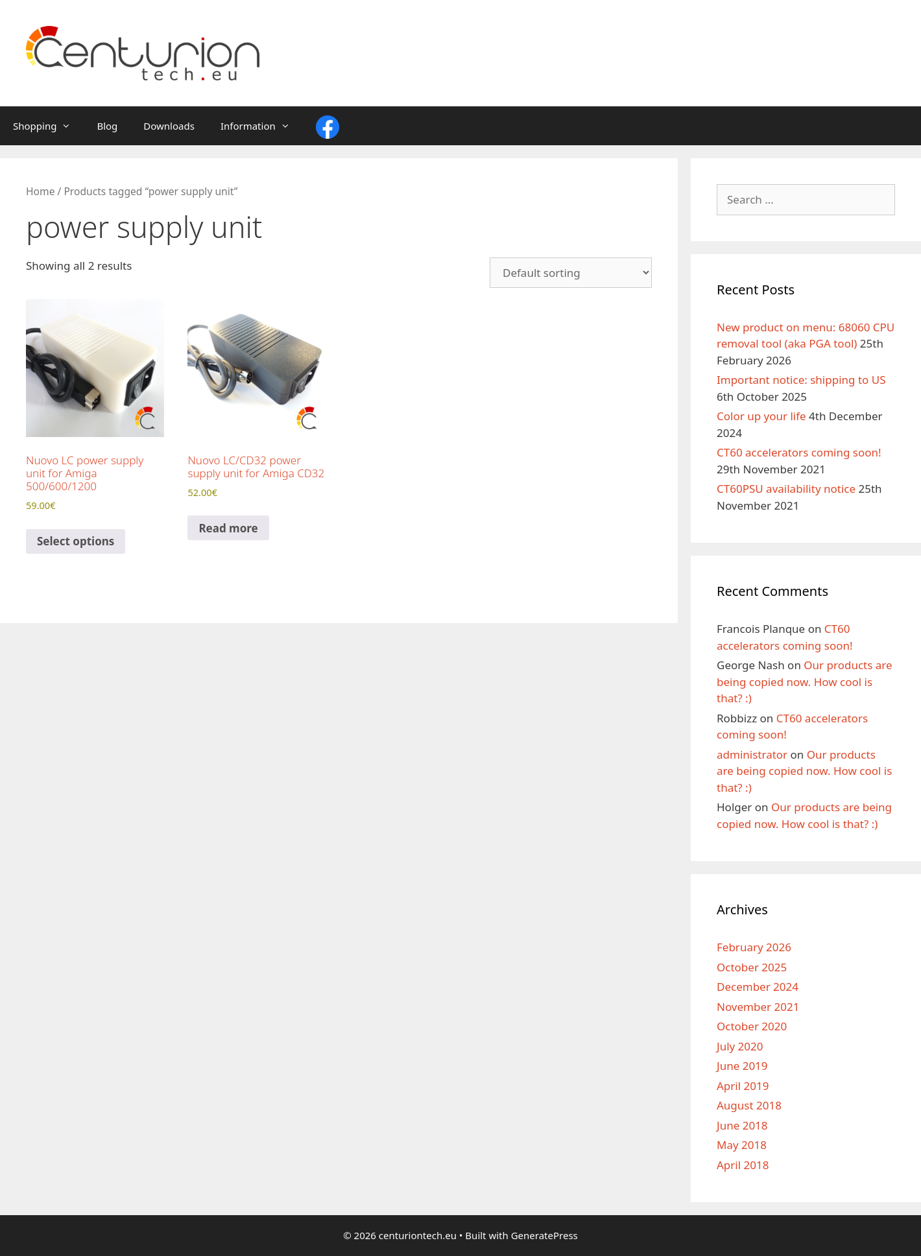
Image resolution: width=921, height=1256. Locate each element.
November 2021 (758, 1006)
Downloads (169, 125)
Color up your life (761, 416)
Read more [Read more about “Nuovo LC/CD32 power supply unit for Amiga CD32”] (227, 528)
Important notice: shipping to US (801, 379)
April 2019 (743, 1085)
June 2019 (742, 1065)
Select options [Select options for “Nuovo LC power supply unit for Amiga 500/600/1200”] (75, 541)
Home (40, 191)
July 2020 (740, 1046)
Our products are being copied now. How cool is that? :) (804, 681)
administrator (752, 754)
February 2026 (754, 947)
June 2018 (742, 1125)
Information (262, 125)
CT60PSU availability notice (786, 488)
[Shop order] (571, 272)
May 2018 (742, 1144)
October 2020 (752, 1026)
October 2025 (752, 967)
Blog (107, 125)
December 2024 (757, 986)
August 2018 (749, 1105)
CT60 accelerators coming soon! (799, 452)
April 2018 (743, 1164)
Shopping (48, 125)
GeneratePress (544, 1235)
